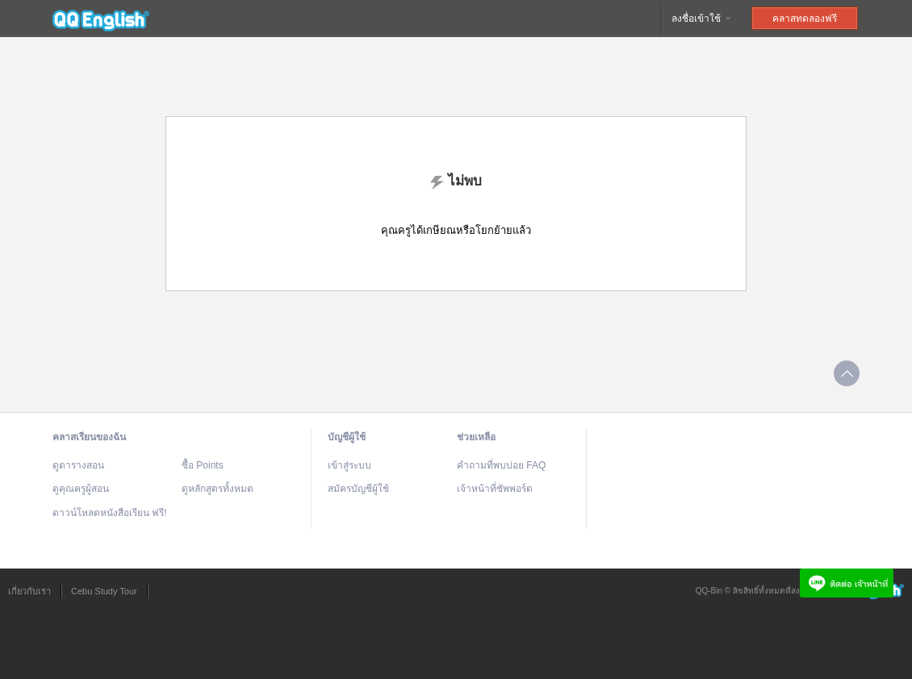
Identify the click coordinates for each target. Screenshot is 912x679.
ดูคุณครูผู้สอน (80, 488)
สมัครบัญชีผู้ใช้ (358, 488)
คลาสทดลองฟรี (804, 18)
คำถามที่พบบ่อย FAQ (501, 465)
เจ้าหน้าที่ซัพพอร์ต (495, 488)
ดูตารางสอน (78, 465)
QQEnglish (100, 18)
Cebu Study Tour (104, 591)
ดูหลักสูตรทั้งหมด (217, 488)
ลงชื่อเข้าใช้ (702, 18)
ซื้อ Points (203, 465)
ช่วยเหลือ (476, 437)
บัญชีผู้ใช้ (347, 437)
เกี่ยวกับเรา (29, 591)
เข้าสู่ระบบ (349, 465)
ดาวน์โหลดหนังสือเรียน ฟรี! (109, 513)
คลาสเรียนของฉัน (89, 437)
